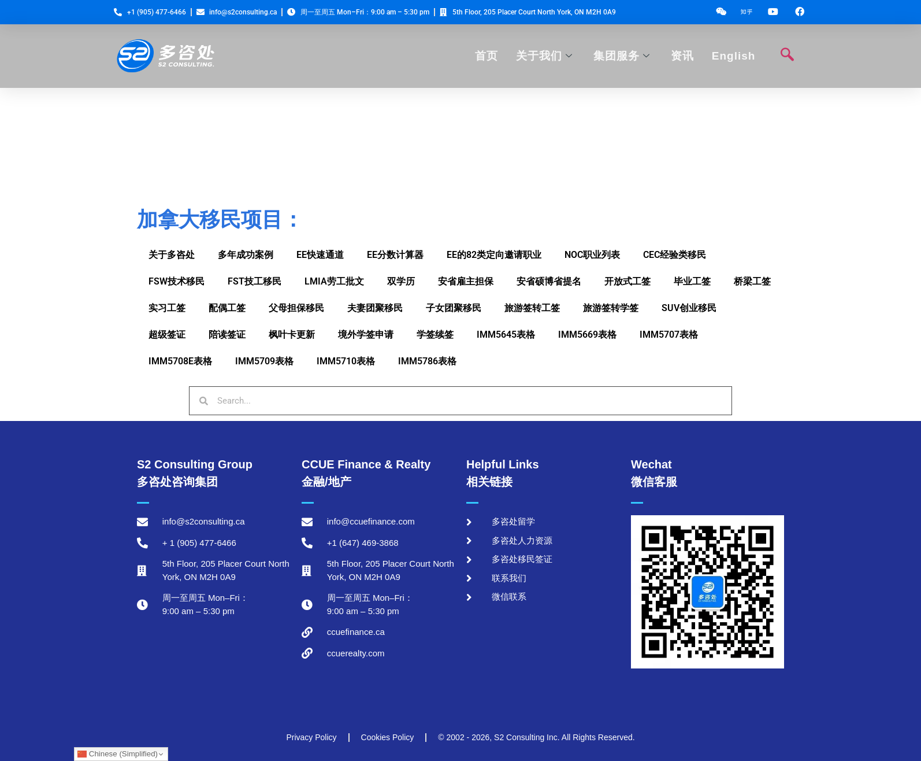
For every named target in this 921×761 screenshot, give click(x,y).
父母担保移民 (296, 307)
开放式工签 (627, 281)
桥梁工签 (752, 281)
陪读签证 (227, 334)
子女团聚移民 (453, 307)
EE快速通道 (320, 254)
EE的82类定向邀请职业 (494, 254)
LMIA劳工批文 (334, 281)
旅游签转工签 (532, 307)
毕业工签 (692, 281)
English (733, 56)
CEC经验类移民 (674, 254)
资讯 (682, 56)
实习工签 (166, 307)
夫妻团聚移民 (375, 307)
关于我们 (544, 56)
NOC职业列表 (592, 254)
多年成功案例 (245, 254)
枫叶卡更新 (292, 334)
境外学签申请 (365, 334)
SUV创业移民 (689, 307)
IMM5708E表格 (180, 361)
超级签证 (166, 334)
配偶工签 (227, 307)
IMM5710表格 (346, 361)
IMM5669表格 (587, 334)
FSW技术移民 (176, 281)
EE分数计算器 (395, 254)
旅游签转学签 (610, 307)
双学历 (401, 281)
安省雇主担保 (465, 281)
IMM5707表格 (669, 334)
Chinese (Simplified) (117, 754)
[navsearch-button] (787, 56)
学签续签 (435, 334)
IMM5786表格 (427, 361)
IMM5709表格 (264, 361)
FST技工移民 (254, 281)
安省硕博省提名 (549, 281)
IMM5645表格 (506, 334)
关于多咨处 (171, 254)
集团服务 (621, 56)
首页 (487, 56)
